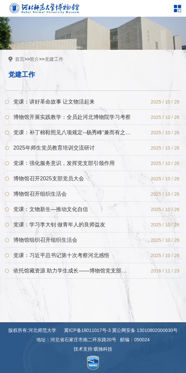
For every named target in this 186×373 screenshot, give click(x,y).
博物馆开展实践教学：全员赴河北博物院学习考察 (72, 117)
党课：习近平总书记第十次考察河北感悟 (61, 255)
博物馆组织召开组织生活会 (45, 240)
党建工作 (54, 59)
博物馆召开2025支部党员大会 (48, 178)
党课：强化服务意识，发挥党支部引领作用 (64, 163)
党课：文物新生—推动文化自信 (50, 209)
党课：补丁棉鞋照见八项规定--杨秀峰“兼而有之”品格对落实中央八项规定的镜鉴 (72, 132)
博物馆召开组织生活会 (40, 194)
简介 (34, 59)
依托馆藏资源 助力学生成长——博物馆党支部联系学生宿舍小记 (72, 270)
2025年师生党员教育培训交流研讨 (54, 148)
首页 (19, 59)
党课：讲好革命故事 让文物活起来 (54, 102)
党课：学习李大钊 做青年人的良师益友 (59, 224)
